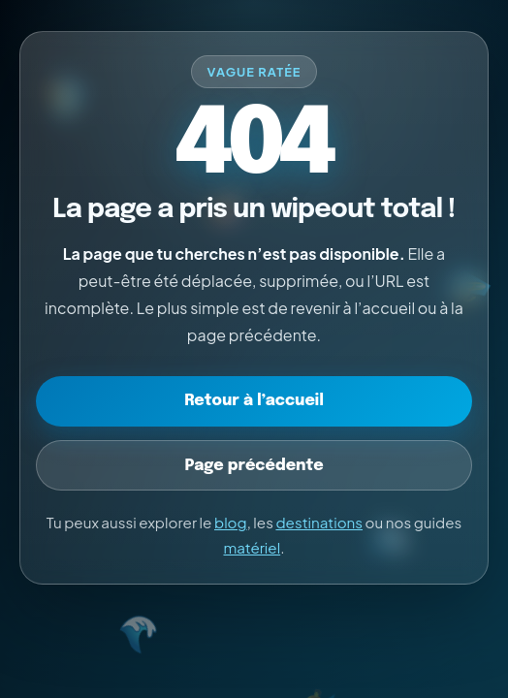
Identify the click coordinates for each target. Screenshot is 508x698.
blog (230, 522)
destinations (319, 522)
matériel (251, 547)
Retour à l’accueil (254, 401)
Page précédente (253, 466)
